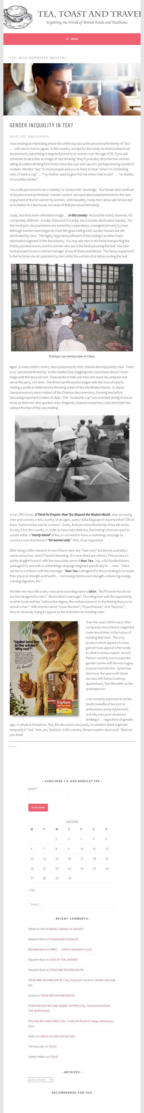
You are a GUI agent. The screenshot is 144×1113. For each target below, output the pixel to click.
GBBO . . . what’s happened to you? (71, 949)
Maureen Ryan (36, 949)
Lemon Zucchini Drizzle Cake (57, 1036)
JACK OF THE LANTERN (63, 959)
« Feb (31, 890)
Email (32, 789)
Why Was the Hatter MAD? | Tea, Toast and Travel (57, 1021)
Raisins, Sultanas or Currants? (66, 929)
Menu (74, 39)
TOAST (53, 1046)
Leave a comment (38, 136)
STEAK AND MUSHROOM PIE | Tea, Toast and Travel (59, 980)
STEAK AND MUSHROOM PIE (67, 970)
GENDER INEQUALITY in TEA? (41, 125)
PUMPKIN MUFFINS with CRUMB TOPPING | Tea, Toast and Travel (67, 1006)
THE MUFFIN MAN (39, 1011)
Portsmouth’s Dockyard (64, 939)
